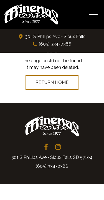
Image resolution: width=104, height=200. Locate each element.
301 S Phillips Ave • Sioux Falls (55, 36)
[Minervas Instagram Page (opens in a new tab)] (58, 147)
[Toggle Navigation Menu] (93, 14)
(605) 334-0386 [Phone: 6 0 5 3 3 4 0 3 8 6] (55, 44)
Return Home (52, 82)
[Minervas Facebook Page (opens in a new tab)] (46, 147)
